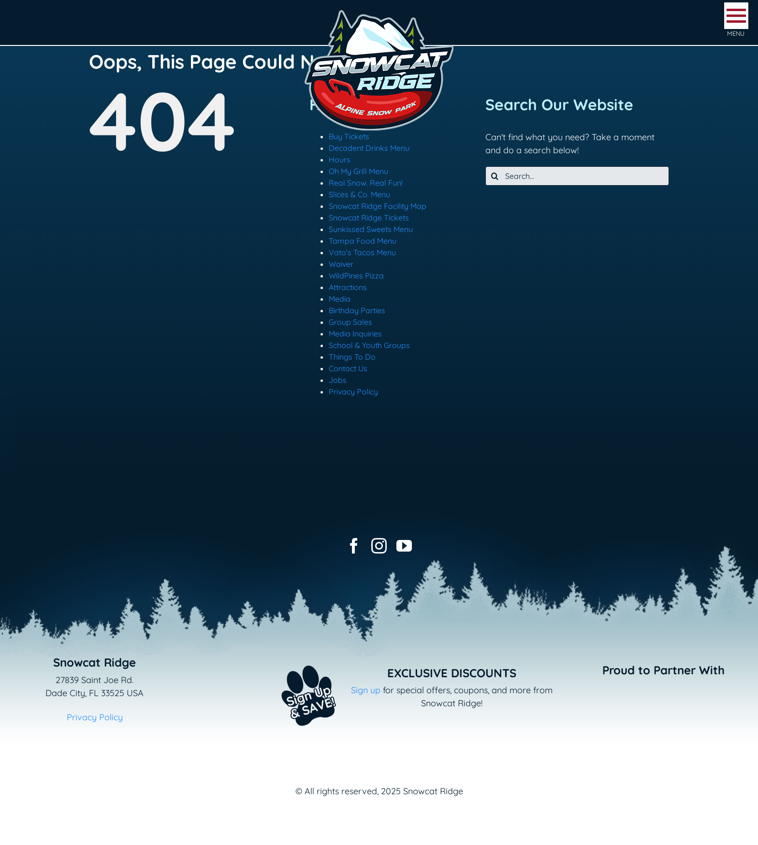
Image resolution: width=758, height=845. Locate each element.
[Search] (495, 176)
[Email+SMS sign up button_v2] (294, 659)
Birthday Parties (357, 310)
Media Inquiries (355, 333)
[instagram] (379, 546)
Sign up (365, 690)
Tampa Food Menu (362, 241)
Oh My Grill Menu (358, 171)
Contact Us (348, 368)
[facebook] (354, 546)
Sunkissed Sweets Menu (371, 229)
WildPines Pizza (356, 275)
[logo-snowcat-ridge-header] (379, 11)
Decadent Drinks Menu (369, 148)
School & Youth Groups (369, 345)
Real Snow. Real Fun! (366, 183)
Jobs (338, 380)
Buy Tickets (349, 136)
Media (339, 299)
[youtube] (404, 546)
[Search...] (577, 176)
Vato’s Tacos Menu (362, 252)
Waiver (341, 264)
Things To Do (352, 357)
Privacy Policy (353, 391)
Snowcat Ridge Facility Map (377, 206)
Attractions (348, 287)
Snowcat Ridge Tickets (369, 217)
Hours (339, 159)
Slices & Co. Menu (359, 194)
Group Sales (350, 322)
